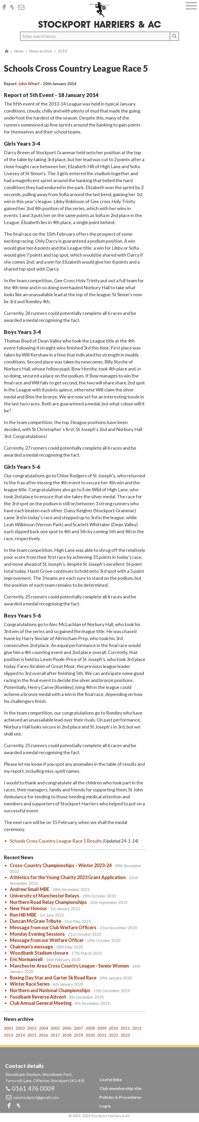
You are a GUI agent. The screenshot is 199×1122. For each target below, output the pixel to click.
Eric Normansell (26, 959)
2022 (113, 1035)
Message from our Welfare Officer (47, 940)
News (19, 51)
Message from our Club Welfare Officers (53, 927)
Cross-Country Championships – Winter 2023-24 (60, 865)
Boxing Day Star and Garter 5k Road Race (53, 977)
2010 (113, 1028)
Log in (105, 1105)
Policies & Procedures (120, 1097)
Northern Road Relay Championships (48, 902)
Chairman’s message (31, 946)
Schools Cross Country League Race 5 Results (56, 841)
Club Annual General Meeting (41, 1003)
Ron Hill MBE (23, 915)
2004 (43, 1028)
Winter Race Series (30, 984)
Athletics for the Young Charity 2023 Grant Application (68, 877)
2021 (101, 1035)
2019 (78, 1035)
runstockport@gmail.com (36, 1097)
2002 (20, 1028)
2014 (62, 51)
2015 (32, 1035)
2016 (43, 1035)
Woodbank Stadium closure (39, 953)
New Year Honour (28, 908)
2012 (136, 1028)
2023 (125, 1035)
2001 (8, 1028)
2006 (67, 1028)
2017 (55, 1035)
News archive (40, 51)
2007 (78, 1028)
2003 (32, 1028)
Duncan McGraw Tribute (35, 921)
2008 (90, 1028)
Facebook (6, 7)
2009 (101, 1028)
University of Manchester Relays (44, 895)
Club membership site (120, 1088)
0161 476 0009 (33, 1088)
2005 (55, 1028)
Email (22, 7)
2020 (90, 1035)
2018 (67, 1035)
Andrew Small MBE (29, 889)
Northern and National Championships (50, 990)
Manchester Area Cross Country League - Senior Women (69, 966)
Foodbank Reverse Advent (38, 997)
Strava (13, 7)
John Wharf (29, 83)
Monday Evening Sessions (37, 934)
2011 (125, 1028)
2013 (8, 1035)
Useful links (111, 1079)
